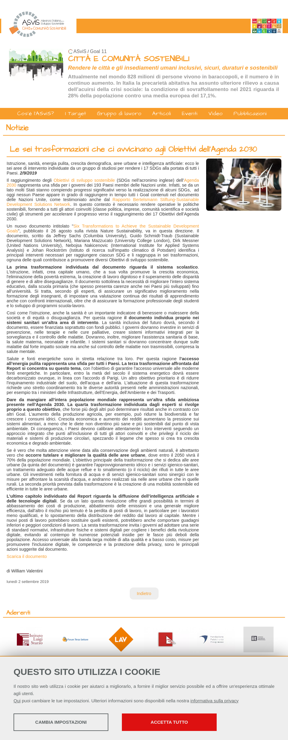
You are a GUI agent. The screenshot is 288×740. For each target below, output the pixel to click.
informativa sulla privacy (214, 700)
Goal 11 (98, 51)
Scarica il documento (27, 556)
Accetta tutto (169, 722)
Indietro (144, 593)
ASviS (79, 51)
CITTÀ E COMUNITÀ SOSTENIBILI (128, 59)
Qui (17, 700)
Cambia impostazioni (61, 722)
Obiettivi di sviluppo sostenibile (84, 180)
